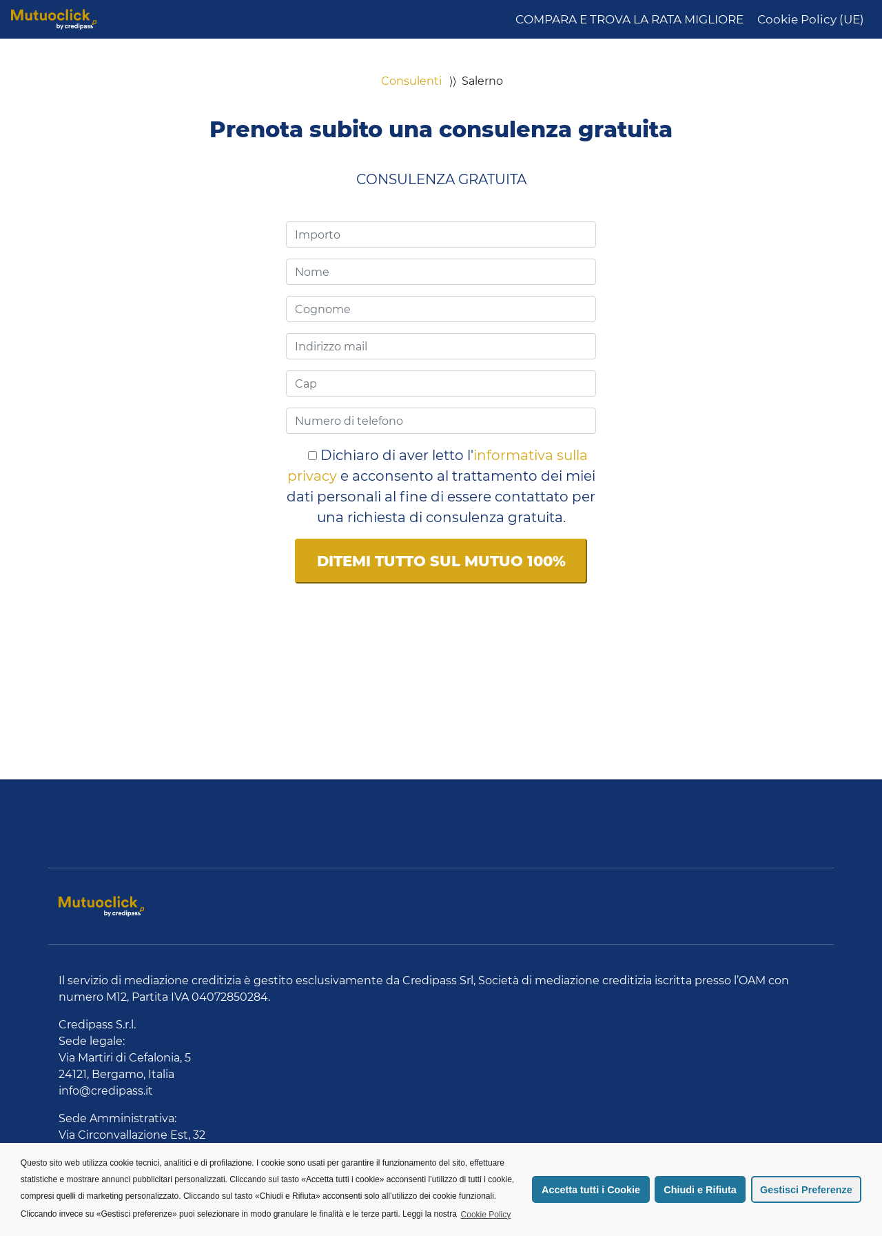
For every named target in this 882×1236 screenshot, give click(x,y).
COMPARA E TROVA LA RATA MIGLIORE (629, 19)
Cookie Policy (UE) (810, 19)
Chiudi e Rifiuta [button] (700, 1189)
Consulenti (411, 81)
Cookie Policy (486, 1214)
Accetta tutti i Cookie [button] (591, 1189)
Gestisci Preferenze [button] (806, 1189)
